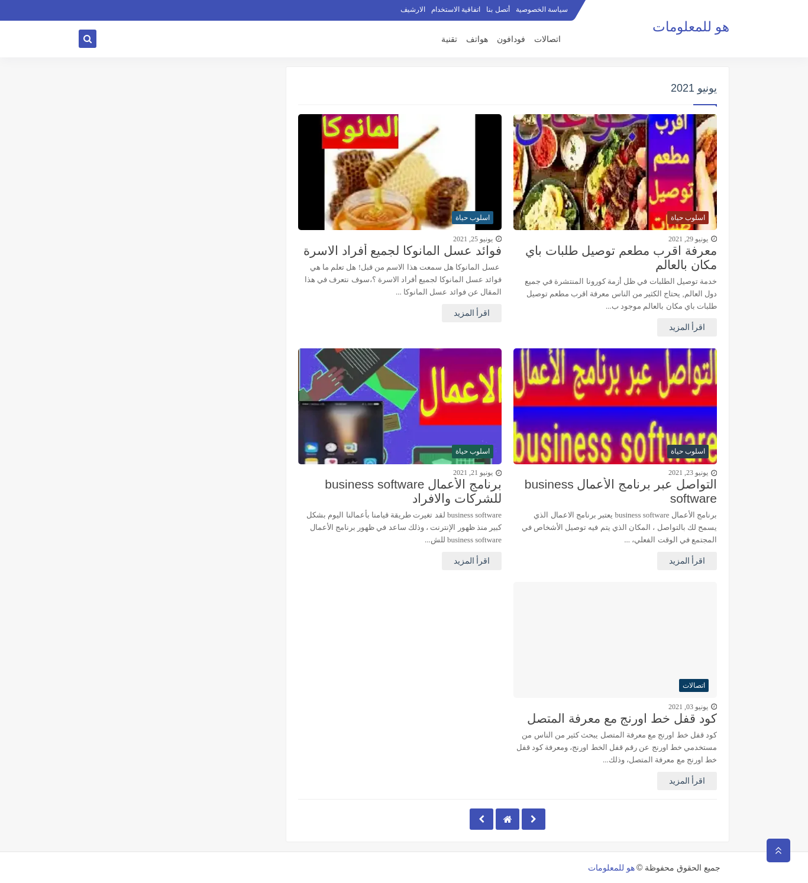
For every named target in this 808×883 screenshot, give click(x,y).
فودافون (511, 39)
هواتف (477, 39)
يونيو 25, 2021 (473, 239)
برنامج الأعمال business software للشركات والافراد (413, 491)
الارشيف (412, 9)
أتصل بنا (497, 9)
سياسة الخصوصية (542, 9)
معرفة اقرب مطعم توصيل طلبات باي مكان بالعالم (621, 257)
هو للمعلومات (690, 27)
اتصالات (547, 39)
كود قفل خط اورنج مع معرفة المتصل (622, 718)
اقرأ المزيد (687, 327)
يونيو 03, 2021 (688, 707)
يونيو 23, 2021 (688, 472)
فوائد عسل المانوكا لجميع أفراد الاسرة (402, 250)
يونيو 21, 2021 (473, 472)
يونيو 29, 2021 (688, 239)
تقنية (449, 39)
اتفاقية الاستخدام (455, 9)
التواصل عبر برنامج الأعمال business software (621, 491)
